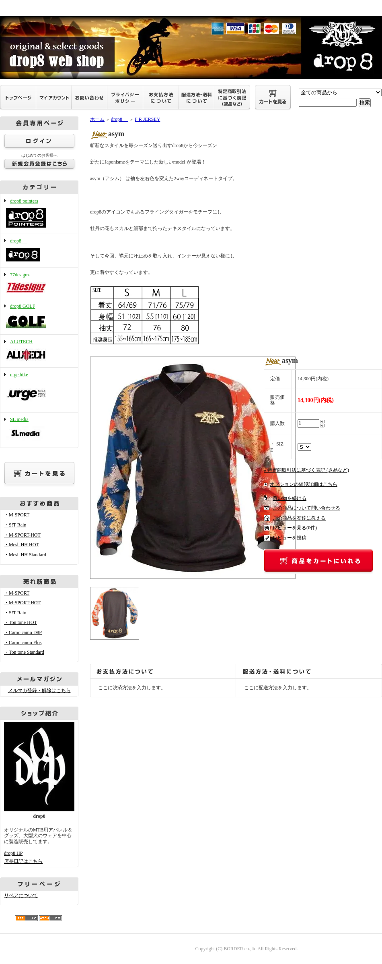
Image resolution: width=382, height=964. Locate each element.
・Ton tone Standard (24, 652)
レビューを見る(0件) (295, 528)
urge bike (39, 390)
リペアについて (21, 895)
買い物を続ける (289, 498)
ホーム (97, 119)
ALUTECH (39, 351)
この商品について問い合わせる (306, 508)
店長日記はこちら (23, 861)
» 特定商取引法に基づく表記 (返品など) (306, 470)
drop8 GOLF (39, 316)
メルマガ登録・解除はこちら (39, 690)
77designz (39, 283)
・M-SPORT (16, 515)
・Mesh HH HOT (21, 544)
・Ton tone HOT (20, 622)
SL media (39, 430)
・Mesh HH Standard (25, 555)
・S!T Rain (15, 525)
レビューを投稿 (289, 538)
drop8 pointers (39, 214)
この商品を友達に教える (299, 518)
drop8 (39, 251)
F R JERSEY (147, 119)
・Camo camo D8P (23, 632)
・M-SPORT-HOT (22, 535)
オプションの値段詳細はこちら (303, 484)
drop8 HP (13, 853)
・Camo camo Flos (22, 642)
